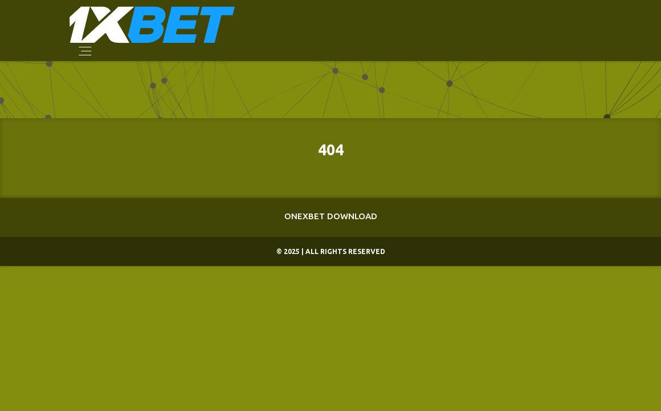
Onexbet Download (330, 216)
